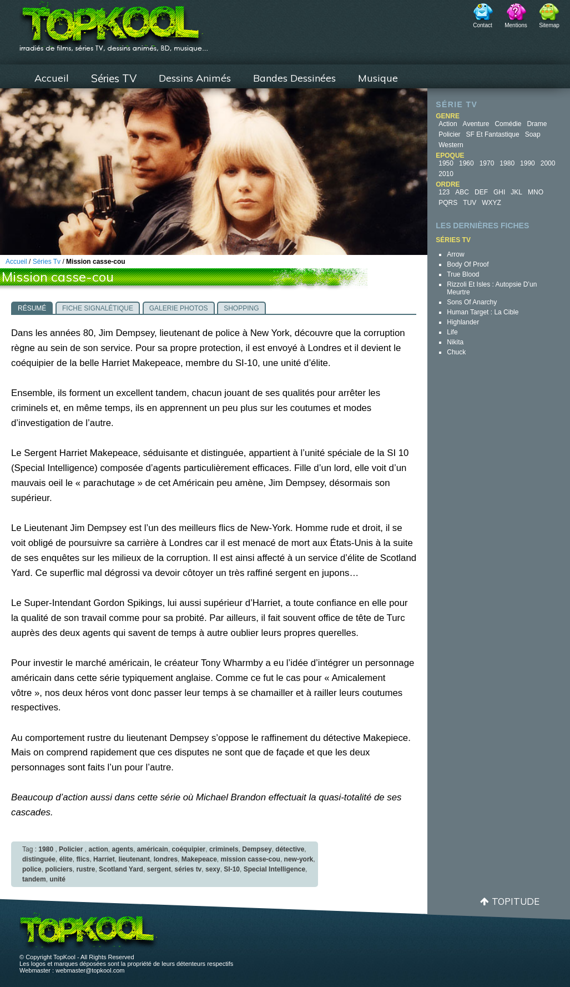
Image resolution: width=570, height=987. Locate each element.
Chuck (456, 352)
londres (166, 859)
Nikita (455, 342)
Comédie (508, 124)
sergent (159, 869)
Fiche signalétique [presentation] (97, 308)
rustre (85, 869)
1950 (445, 163)
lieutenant (134, 859)
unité (57, 879)
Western (450, 145)
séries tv (188, 869)
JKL (516, 192)
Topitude (515, 901)
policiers (58, 869)
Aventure (476, 124)
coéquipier (189, 849)
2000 (548, 163)
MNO (535, 192)
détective (289, 849)
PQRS (447, 203)
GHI (499, 192)
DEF (481, 192)
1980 (507, 163)
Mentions (516, 25)
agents (122, 849)
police (32, 869)
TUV (469, 203)
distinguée (39, 859)
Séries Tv (46, 261)
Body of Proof (467, 264)
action (98, 849)
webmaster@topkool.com (90, 970)
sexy (212, 869)
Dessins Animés (195, 78)
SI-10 (232, 869)
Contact (482, 25)
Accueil (51, 78)
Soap (533, 134)
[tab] (32, 308)
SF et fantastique (492, 134)
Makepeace (199, 859)
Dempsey (256, 849)
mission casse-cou (250, 859)
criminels (224, 849)
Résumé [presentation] (32, 308)
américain (152, 849)
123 (444, 192)
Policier (449, 134)
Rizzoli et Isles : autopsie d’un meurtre (492, 288)
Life (452, 332)
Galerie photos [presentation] (178, 308)
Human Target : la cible (482, 312)
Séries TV (114, 78)
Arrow (455, 254)
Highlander (463, 322)
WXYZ (491, 203)
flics (82, 859)
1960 (466, 163)
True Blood (463, 274)
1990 (527, 163)
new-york (299, 859)
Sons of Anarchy (472, 302)
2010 (445, 174)
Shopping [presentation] (241, 308)
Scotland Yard (121, 869)
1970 (487, 163)
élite (66, 859)
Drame (537, 124)
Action (447, 124)
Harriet (104, 859)
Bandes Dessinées (294, 78)
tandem (34, 879)
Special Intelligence (274, 869)
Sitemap (549, 25)
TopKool (113, 23)
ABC (462, 192)
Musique (378, 78)
